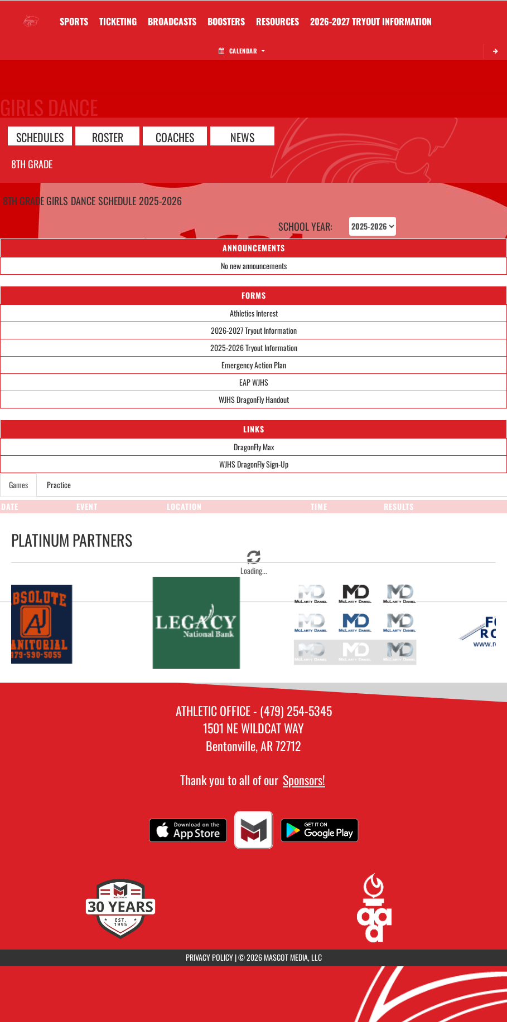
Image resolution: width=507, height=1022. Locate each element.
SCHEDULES (40, 136)
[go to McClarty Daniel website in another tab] (359, 622)
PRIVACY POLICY (209, 957)
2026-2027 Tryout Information (254, 330)
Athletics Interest (254, 313)
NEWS (242, 136)
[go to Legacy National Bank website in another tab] (197, 622)
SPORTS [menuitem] (74, 21)
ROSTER (107, 136)
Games (18, 484)
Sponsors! (304, 780)
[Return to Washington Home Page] (31, 14)
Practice (59, 484)
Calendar (241, 50)
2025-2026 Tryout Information (253, 347)
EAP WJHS (253, 382)
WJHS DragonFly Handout (254, 399)
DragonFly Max (254, 446)
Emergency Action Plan (253, 365)
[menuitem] (172, 21)
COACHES (175, 136)
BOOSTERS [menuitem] (226, 21)
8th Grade (31, 164)
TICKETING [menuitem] (118, 21)
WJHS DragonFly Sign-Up (253, 464)
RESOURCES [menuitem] (277, 21)
